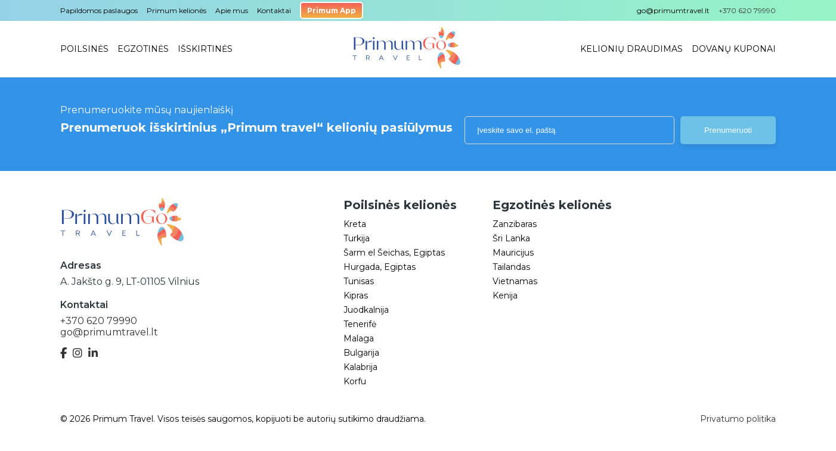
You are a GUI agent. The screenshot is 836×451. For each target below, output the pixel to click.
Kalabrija (360, 367)
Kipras (355, 295)
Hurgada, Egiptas (379, 267)
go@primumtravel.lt (673, 10)
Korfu (354, 381)
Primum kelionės (176, 10)
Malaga (358, 338)
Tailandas (511, 267)
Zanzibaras (515, 224)
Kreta (354, 224)
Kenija (505, 295)
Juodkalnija (366, 309)
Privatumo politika (738, 418)
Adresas (80, 265)
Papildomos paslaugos (99, 10)
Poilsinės (84, 48)
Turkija (356, 238)
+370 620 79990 (98, 320)
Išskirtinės (205, 48)
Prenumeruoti (728, 130)
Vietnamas (515, 281)
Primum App (331, 10)
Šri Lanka (511, 238)
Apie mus (231, 10)
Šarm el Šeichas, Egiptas (394, 252)
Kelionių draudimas (631, 48)
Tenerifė (359, 324)
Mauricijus (513, 252)
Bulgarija (361, 352)
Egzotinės (143, 48)
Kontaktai (274, 10)
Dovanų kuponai (734, 48)
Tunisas (358, 281)
